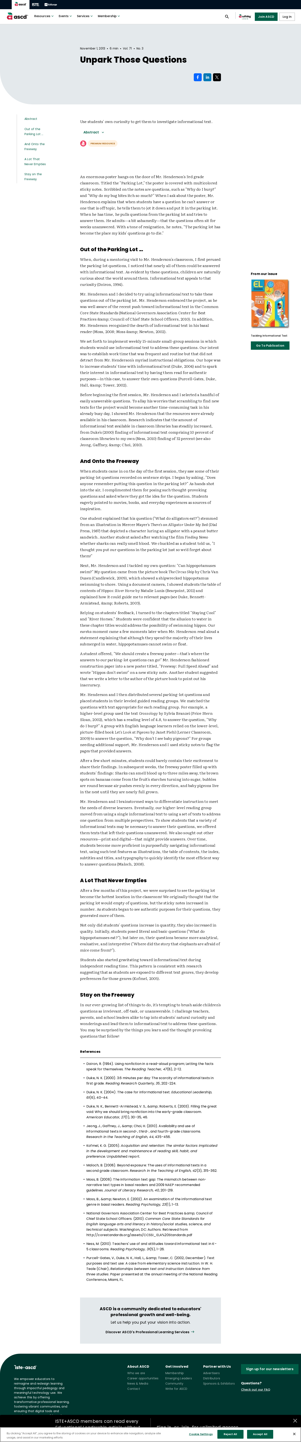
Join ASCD (266, 17)
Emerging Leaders (178, 1378)
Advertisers (211, 1373)
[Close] (294, 1433)
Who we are (136, 1373)
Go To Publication (270, 345)
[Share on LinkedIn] (207, 77)
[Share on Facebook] (198, 77)
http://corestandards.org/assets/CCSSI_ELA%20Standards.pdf (139, 1235)
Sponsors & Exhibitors (219, 1383)
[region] (150, 1434)
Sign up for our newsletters (269, 1369)
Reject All (230, 1434)
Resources (44, 16)
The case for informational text (143, 1092)
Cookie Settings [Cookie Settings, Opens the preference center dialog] (201, 1434)
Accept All (260, 1434)
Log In (287, 17)
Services (85, 16)
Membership (109, 16)
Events (66, 16)
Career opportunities (142, 1378)
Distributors (211, 1378)
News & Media (137, 1383)
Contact (133, 1389)
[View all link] (150, 1332)
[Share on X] (217, 77)
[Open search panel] (227, 16)
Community (174, 1383)
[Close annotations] (295, 1420)
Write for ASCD (176, 1389)
